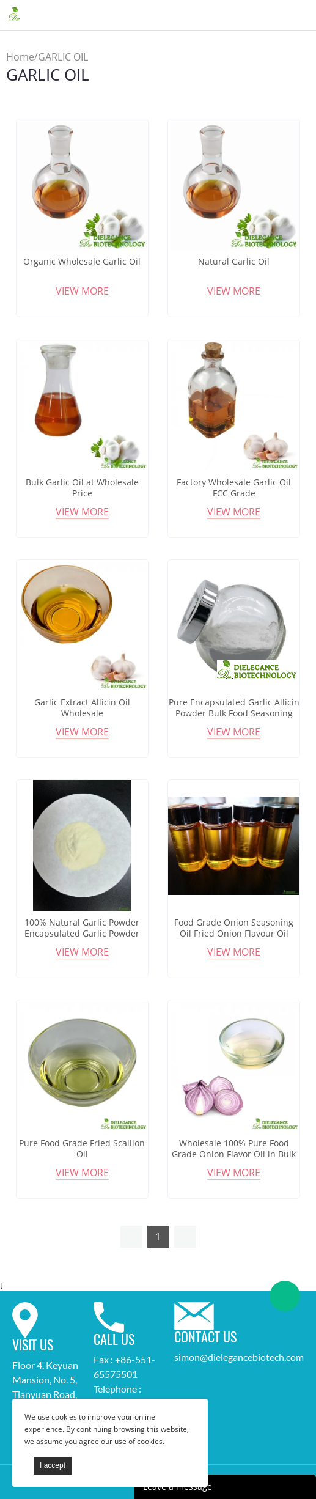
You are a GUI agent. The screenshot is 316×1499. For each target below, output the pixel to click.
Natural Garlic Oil (234, 261)
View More (82, 291)
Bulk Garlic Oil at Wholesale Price (82, 488)
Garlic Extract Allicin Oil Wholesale (82, 708)
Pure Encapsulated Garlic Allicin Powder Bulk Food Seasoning (234, 708)
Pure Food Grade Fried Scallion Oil (82, 1149)
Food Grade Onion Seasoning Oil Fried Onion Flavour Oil (233, 928)
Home (20, 57)
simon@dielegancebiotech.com (239, 1357)
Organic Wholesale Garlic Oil (82, 261)
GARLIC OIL (63, 57)
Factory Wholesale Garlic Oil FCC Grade (234, 488)
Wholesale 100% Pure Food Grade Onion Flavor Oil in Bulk (234, 1149)
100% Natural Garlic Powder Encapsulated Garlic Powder (81, 928)
